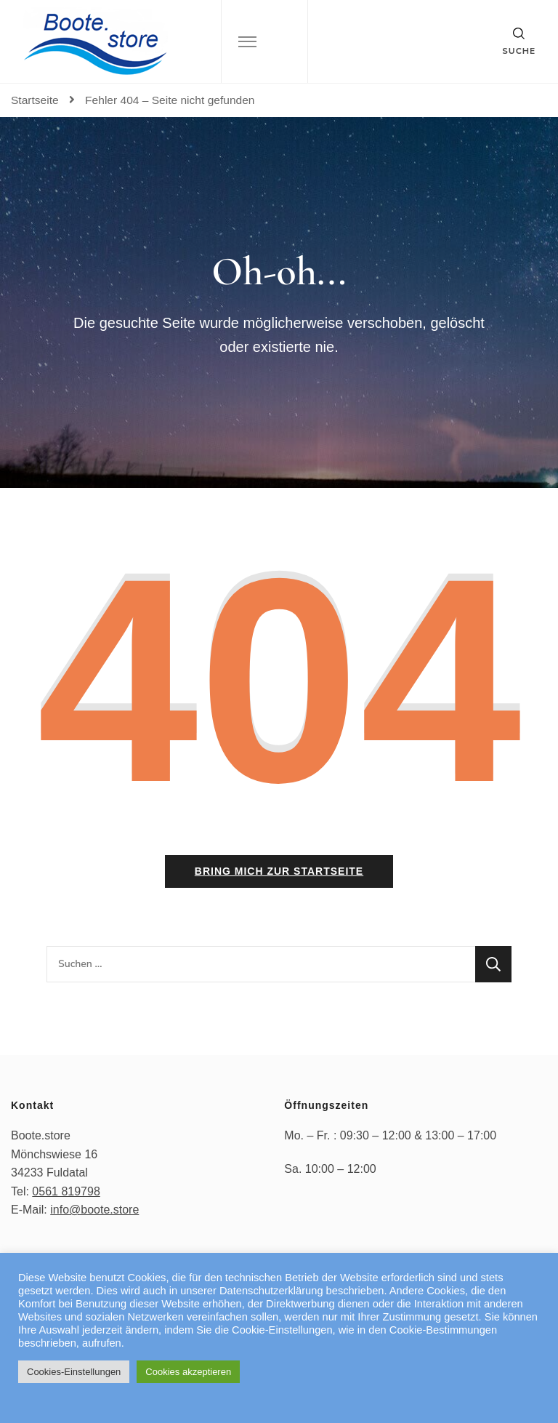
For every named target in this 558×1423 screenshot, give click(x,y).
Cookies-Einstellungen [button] (74, 1371)
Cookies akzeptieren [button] (188, 1371)
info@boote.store (94, 1209)
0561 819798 (66, 1191)
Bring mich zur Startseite (279, 871)
